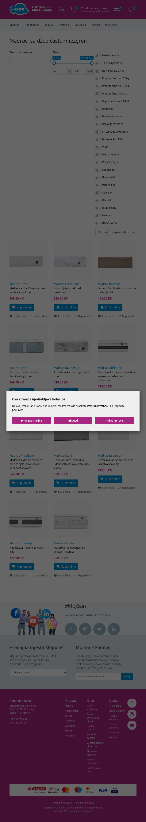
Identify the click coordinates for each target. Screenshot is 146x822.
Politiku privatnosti (98, 405)
